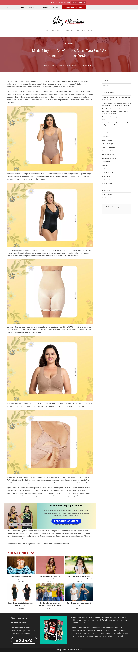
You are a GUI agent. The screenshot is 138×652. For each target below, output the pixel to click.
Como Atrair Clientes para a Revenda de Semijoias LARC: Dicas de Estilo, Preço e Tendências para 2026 (115, 111)
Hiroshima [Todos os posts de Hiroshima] (69, 43)
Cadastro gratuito (79, 2)
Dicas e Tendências (108, 151)
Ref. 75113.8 (56, 250)
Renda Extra (106, 190)
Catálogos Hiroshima (108, 147)
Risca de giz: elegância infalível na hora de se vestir (20, 604)
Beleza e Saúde (107, 140)
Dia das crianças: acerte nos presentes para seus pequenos (50, 604)
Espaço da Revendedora (109, 158)
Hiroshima (105, 165)
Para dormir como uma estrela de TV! (79, 604)
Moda (76, 65)
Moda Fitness (106, 176)
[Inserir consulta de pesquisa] (116, 85)
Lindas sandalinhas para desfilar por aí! (21, 577)
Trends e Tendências (108, 198)
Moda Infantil (106, 180)
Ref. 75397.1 (21, 406)
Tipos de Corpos (107, 194)
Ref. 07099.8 (68, 327)
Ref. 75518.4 (44, 174)
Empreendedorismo (108, 154)
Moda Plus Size (107, 183)
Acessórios (105, 136)
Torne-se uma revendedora (24, 640)
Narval (104, 187)
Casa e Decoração (108, 144)
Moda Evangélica (107, 172)
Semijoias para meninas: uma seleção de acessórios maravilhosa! (79, 577)
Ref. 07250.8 (12, 480)
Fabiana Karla (106, 162)
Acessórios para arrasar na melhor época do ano (50, 577)
